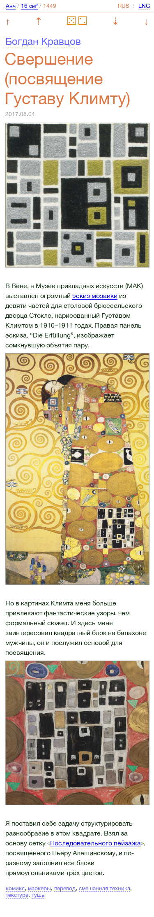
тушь (38, 894)
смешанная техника (104, 888)
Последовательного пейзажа (95, 843)
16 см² (29, 5)
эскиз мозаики (94, 295)
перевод (65, 888)
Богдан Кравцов (43, 41)
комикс (15, 888)
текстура (17, 894)
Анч (11, 5)
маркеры (39, 888)
